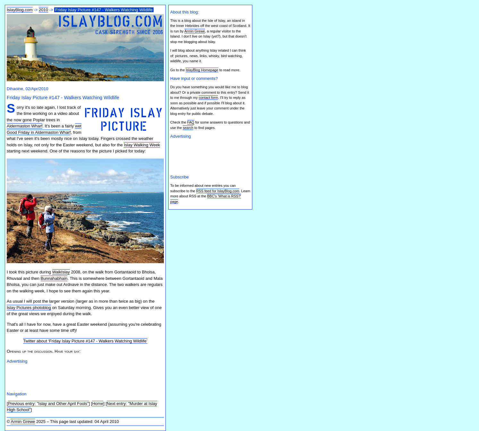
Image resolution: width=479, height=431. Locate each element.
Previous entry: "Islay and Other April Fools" (48, 403)
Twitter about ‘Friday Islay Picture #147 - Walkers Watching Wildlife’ (85, 341)
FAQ (190, 122)
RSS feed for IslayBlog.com (218, 191)
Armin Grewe (23, 421)
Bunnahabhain (54, 278)
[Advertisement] (82, 376)
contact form (208, 97)
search (188, 128)
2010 (43, 9)
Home (97, 403)
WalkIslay (61, 272)
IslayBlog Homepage (202, 70)
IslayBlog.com (20, 9)
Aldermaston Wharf (24, 126)
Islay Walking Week (142, 144)
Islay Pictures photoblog (29, 307)
